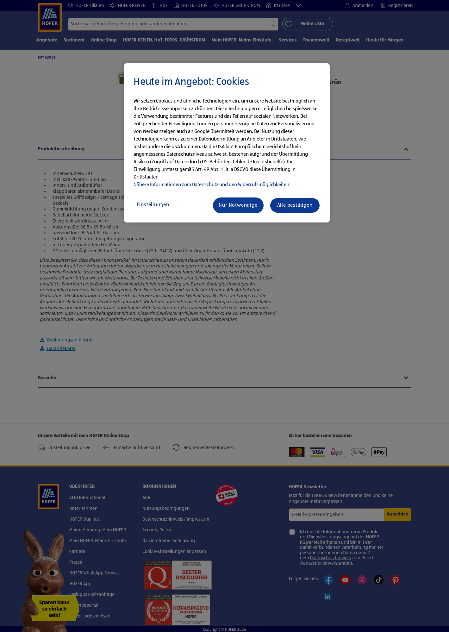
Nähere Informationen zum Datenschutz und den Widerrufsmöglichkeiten (211, 184)
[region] (227, 143)
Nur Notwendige (238, 205)
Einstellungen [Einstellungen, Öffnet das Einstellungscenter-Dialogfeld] (153, 204)
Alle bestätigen (295, 205)
